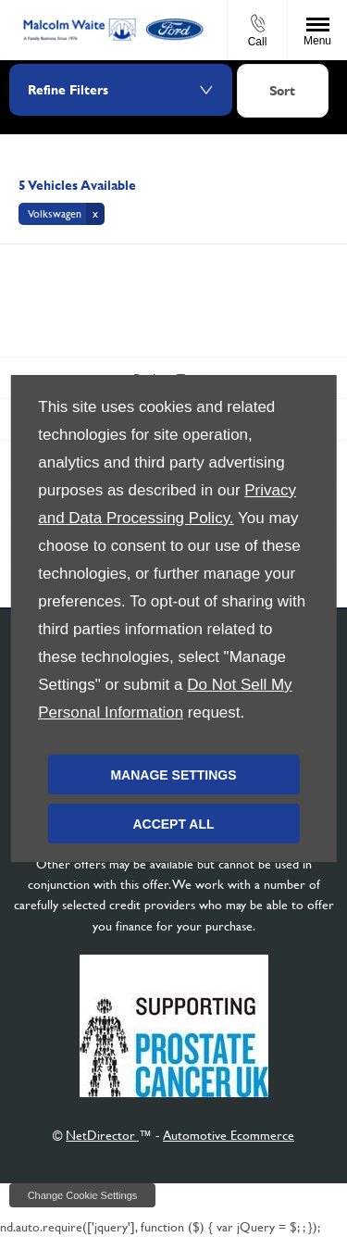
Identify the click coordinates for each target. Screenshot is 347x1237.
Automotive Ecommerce (228, 1135)
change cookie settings (82, 1195)
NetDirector (102, 1135)
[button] (62, 214)
